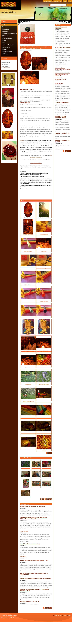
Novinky (4, 40)
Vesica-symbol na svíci (8, 45)
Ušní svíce (22, 140)
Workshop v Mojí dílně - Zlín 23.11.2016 (30, 601)
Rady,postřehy (6, 47)
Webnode (12, 617)
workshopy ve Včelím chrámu (62, 47)
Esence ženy (23, 556)
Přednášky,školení (7, 38)
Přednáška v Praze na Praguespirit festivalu (60, 117)
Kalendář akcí (6, 29)
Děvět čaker (5, 36)
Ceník (3, 42)
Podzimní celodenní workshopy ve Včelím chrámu (62, 68)
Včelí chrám (5, 53)
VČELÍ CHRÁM (59, 83)
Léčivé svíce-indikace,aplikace (10, 33)
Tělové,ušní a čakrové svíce (36, 163)
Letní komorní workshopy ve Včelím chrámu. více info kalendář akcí (62, 74)
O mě (3, 27)
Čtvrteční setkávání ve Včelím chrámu (30, 544)
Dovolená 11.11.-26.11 (60, 79)
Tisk (65, 615)
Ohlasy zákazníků (7, 51)
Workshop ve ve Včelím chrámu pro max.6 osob (32, 506)
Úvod (3, 24)
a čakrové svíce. (38, 157)
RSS (69, 615)
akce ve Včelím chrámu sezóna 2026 (61, 27)
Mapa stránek (58, 615)
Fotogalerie (5, 31)
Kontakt (4, 49)
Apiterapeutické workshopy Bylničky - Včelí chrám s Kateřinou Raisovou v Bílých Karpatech (33, 518)
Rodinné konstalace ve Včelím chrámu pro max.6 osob (34, 560)
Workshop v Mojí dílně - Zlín (62, 133)
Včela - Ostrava (24, 531)
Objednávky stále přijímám (62, 102)
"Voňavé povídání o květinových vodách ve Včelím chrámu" (35, 578)
